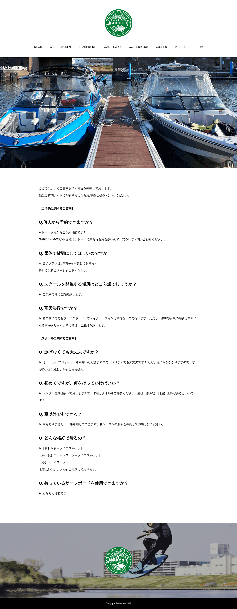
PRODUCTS (182, 46)
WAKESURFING (138, 46)
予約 (200, 46)
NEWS (38, 46)
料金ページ (58, 270)
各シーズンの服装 (111, 424)
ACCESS (161, 46)
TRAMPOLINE (87, 46)
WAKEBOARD (112, 46)
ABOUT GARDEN (60, 46)
